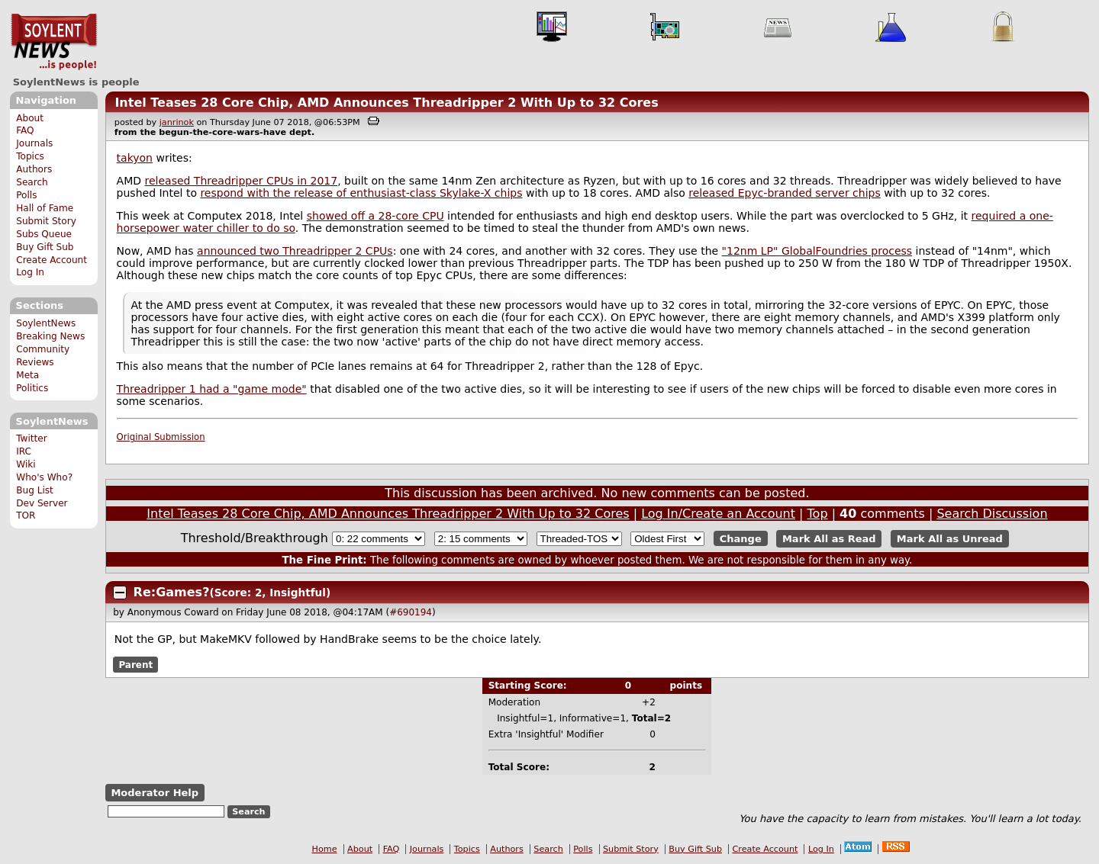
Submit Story (46, 221)
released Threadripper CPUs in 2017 (240, 181)
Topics (30, 156)
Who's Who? (44, 477)
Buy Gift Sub (44, 247)
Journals (34, 143)
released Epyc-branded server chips (784, 193)
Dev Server (41, 503)
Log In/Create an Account (718, 513)
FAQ (25, 130)
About (30, 118)
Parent (135, 664)
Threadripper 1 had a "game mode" (212, 389)
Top (817, 513)
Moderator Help (154, 792)
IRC (23, 451)
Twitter (31, 438)
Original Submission (161, 437)
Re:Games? (172, 592)
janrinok (177, 122)
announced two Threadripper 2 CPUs (295, 251)
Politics (32, 388)
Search (32, 182)
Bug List (34, 490)
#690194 (410, 612)
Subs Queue (44, 234)
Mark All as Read (829, 538)
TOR (25, 515)
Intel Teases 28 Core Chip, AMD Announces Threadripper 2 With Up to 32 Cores (386, 102)
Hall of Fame (44, 208)
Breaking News (50, 336)
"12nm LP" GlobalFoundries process (817, 251)
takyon (135, 158)
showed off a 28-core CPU (375, 216)
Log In (30, 272)
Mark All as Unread (950, 538)
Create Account (51, 260)
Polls (26, 195)
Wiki (25, 464)
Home (324, 849)
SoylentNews (54, 41)
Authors (34, 169)
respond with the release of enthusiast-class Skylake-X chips (361, 193)
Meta (27, 375)
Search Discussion (991, 513)
